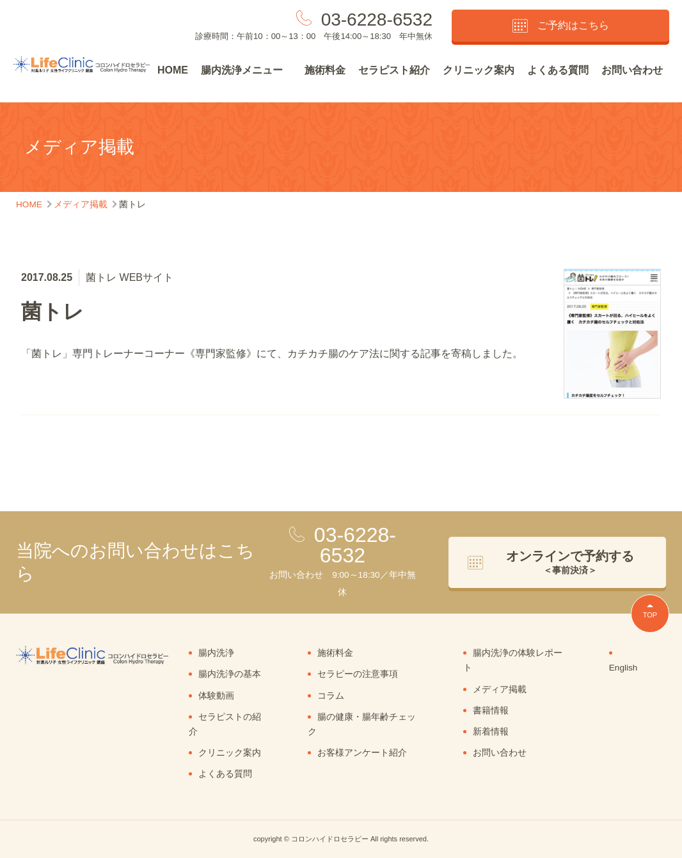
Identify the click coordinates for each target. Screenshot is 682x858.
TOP (650, 615)
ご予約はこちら (560, 25)
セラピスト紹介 (394, 70)
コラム (330, 696)
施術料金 (325, 70)
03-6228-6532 (376, 19)
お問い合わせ (632, 70)
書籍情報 (491, 710)
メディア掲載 (500, 689)
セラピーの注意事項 (357, 674)
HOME (172, 70)
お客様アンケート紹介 (362, 753)
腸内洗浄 (216, 653)
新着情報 (491, 731)
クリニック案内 (478, 70)
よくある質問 (558, 70)
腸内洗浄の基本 (229, 674)
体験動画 (216, 696)
